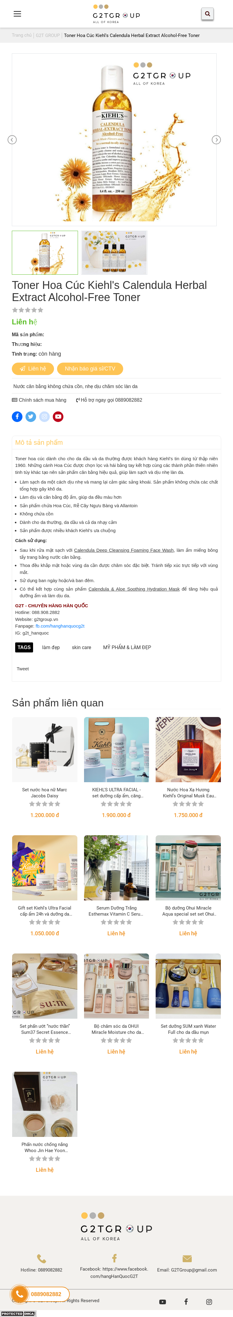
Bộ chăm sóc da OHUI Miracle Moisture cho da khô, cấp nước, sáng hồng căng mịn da (116, 1029)
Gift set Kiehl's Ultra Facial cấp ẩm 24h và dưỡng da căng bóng (44, 911)
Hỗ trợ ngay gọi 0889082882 (109, 400)
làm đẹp (51, 647)
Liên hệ (33, 369)
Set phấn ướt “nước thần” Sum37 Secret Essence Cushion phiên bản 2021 (45, 1029)
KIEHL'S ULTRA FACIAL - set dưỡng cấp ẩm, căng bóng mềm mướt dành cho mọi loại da (116, 793)
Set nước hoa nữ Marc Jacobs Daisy (44, 793)
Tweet (23, 668)
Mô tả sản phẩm (39, 442)
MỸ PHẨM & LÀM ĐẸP (127, 647)
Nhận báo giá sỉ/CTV (90, 369)
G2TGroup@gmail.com (194, 1270)
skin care (81, 647)
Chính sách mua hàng (39, 400)
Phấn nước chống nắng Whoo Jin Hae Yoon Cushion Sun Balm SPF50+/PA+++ (45, 1148)
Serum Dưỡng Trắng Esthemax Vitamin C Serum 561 (116, 911)
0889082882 (50, 1270)
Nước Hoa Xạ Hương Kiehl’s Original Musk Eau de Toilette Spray (188, 793)
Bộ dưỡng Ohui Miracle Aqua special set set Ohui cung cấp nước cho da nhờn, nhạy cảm (188, 911)
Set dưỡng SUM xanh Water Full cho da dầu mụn (188, 1029)
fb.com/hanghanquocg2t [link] (60, 625)
